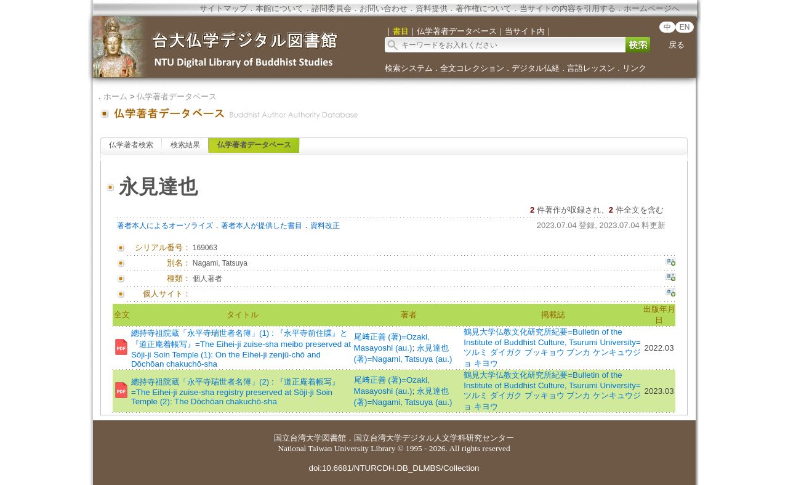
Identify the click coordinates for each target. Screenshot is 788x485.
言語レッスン (591, 68)
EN (685, 27)
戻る (677, 44)
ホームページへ (652, 8)
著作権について (484, 8)
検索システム (409, 68)
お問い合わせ (384, 8)
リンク (634, 68)
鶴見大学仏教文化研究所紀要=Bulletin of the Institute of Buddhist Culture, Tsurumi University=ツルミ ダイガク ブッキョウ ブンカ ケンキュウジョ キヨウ (552, 347)
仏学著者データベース (177, 96)
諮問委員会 (332, 8)
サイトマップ (223, 8)
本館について (279, 8)
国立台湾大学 (298, 437)
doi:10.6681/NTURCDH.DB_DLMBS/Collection (393, 468)
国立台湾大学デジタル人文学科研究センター (434, 437)
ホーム (115, 96)
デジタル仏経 (536, 68)
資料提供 (432, 8)
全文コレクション (472, 68)
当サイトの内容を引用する (568, 8)
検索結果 (185, 145)
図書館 (334, 437)
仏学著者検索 (131, 145)
